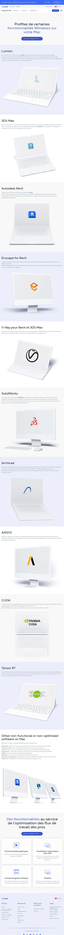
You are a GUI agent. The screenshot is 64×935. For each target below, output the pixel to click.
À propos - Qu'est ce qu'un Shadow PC (6, 909)
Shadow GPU (4, 919)
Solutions (24, 10)
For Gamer (12, 6)
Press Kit (20, 913)
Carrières (36, 911)
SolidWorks (20, 397)
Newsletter (21, 920)
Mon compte (50, 6)
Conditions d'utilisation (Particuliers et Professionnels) (55, 908)
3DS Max (40, 126)
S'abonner (55, 10)
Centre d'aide (21, 907)
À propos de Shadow (39, 908)
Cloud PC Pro (6, 11)
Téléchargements (22, 911)
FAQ (19, 918)
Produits (16, 10)
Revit (31, 192)
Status (19, 922)
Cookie (51, 916)
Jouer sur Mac (4, 912)
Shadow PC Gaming (6, 915)
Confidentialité (53, 914)
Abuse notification (54, 918)
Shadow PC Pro (5, 917)
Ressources (34, 10)
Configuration (21, 915)
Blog (19, 909)
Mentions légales (53, 911)
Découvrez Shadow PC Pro (32, 38)
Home (3, 907)
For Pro (18, 6)
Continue (56, 2)
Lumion (22, 55)
